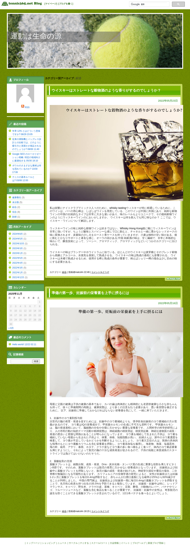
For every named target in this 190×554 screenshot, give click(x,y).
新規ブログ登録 (155, 543)
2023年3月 (17, 248)
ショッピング (48, 543)
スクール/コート (99, 543)
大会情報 (114, 543)
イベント (125, 543)
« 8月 (11, 328)
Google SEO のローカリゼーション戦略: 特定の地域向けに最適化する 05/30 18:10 (26, 157)
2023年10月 (18, 243)
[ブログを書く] (65, 3)
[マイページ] (51, 3)
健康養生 (16, 197)
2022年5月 (17, 258)
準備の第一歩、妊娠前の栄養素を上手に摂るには (90, 293)
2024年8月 (17, 234)
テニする (84, 543)
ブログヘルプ (139, 543)
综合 (14, 212)
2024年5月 (17, 238)
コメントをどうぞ (100, 272)
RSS (27, 107)
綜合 (64, 272)
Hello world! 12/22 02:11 (24, 344)
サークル (73, 543)
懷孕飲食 (138, 421)
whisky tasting (117, 207)
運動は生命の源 (36, 36)
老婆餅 (147, 404)
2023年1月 (17, 253)
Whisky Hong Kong (131, 228)
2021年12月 (18, 277)
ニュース (62, 543)
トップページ (33, 543)
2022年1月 (17, 272)
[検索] (149, 4)
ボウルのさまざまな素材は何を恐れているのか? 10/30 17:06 (26, 169)
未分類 (15, 202)
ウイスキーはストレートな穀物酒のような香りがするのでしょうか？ (106, 90)
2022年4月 (17, 263)
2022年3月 (17, 267)
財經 (14, 217)
